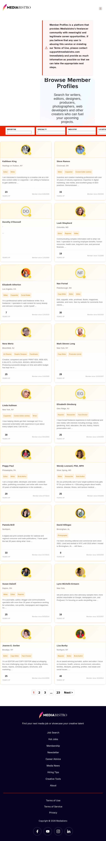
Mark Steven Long (66, 343)
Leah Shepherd (64, 223)
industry (72, 129)
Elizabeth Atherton (11, 284)
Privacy (53, 812)
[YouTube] (48, 831)
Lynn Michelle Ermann (68, 584)
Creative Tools (53, 778)
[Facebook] (37, 831)
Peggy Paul (8, 466)
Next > (68, 692)
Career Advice (53, 759)
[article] (26, 170)
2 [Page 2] (39, 692)
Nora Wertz (8, 343)
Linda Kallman (9, 405)
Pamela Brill (8, 525)
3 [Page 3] (45, 692)
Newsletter (53, 752)
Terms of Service (53, 806)
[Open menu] (100, 8)
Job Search (53, 732)
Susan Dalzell (9, 584)
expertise (11, 129)
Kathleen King (9, 161)
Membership (53, 745)
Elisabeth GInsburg (66, 404)
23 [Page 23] (58, 692)
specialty (42, 129)
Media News (53, 765)
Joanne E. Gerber (11, 645)
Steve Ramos (63, 161)
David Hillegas (64, 525)
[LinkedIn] (69, 831)
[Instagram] (58, 831)
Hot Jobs (53, 739)
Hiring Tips (53, 772)
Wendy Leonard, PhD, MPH (70, 466)
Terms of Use (53, 800)
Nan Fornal (62, 283)
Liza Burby (62, 645)
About (53, 785)
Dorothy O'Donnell (11, 222)
